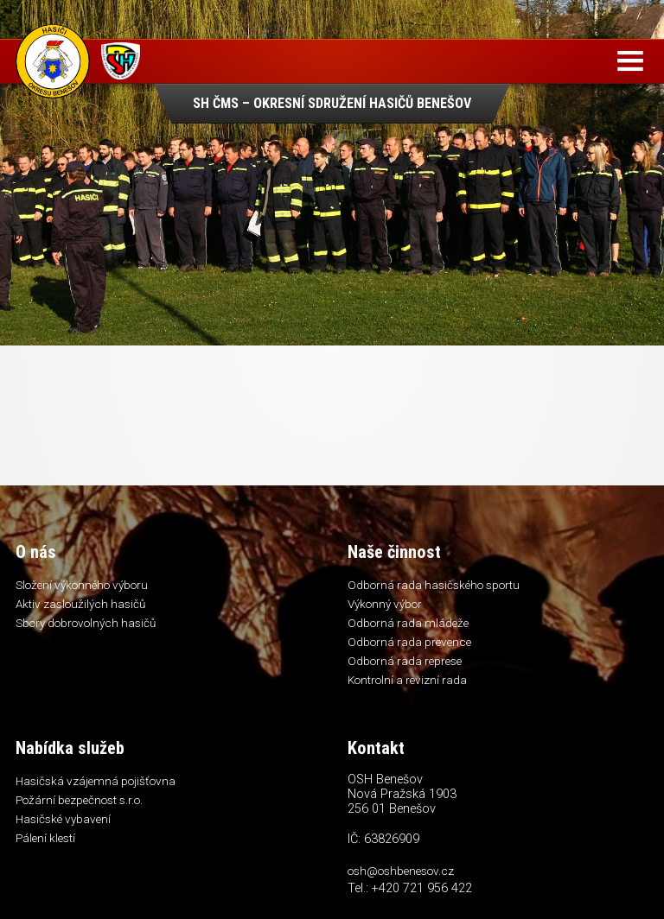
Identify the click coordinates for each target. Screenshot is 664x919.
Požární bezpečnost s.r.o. (79, 800)
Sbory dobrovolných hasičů (86, 623)
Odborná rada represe (405, 661)
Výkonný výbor (385, 604)
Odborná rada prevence (409, 642)
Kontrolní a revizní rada (407, 680)
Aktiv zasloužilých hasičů (80, 604)
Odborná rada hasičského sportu (434, 585)
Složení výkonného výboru (82, 585)
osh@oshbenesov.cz (401, 871)
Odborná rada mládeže (408, 623)
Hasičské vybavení (63, 819)
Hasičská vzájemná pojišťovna (96, 781)
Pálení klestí (45, 838)
